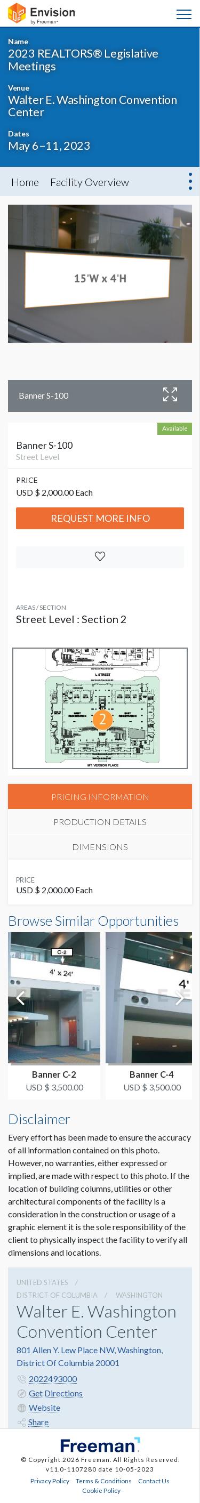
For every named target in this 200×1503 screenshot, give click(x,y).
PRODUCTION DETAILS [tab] (100, 822)
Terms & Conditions (104, 1480)
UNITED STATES (42, 1282)
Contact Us (154, 1480)
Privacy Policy (49, 1480)
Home (25, 181)
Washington (139, 1295)
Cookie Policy (101, 1490)
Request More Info (100, 518)
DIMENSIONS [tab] (100, 847)
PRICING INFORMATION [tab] (100, 796)
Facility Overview (89, 181)
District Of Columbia (57, 1295)
